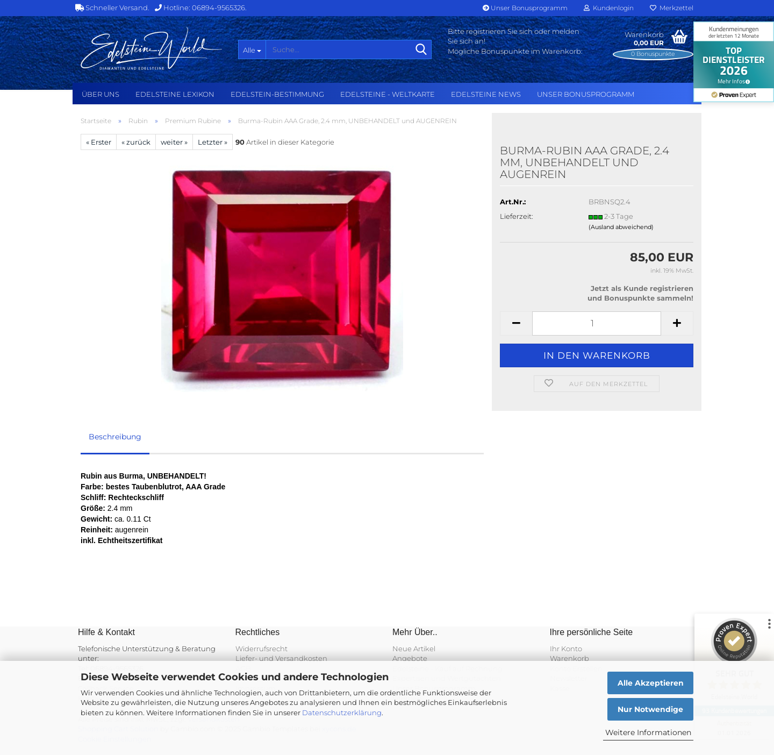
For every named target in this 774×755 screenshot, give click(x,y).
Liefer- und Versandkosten (281, 658)
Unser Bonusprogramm (525, 8)
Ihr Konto (566, 648)
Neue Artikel (413, 648)
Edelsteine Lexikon (174, 94)
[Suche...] (252, 49)
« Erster (98, 142)
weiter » (174, 142)
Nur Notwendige (650, 709)
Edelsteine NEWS (486, 94)
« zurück (135, 142)
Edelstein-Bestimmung (277, 94)
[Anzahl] (596, 323)
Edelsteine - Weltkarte (387, 94)
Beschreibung (115, 436)
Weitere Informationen (648, 732)
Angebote (409, 658)
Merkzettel (671, 8)
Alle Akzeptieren (651, 683)
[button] (516, 323)
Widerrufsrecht (261, 648)
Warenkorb (569, 658)
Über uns (100, 94)
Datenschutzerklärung (342, 712)
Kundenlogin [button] (609, 8)
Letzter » (212, 142)
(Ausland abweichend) (621, 227)
